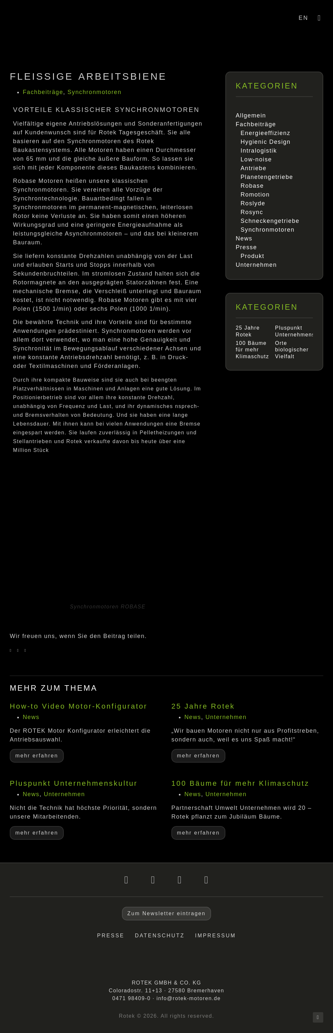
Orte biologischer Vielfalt (292, 350)
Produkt (252, 256)
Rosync (252, 212)
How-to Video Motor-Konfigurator (79, 706)
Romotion (255, 194)
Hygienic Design (266, 142)
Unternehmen (256, 265)
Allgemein (251, 115)
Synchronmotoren (94, 92)
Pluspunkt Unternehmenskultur (74, 783)
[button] (11, 650)
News (244, 238)
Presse (246, 247)
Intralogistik (259, 150)
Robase (252, 186)
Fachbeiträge (43, 92)
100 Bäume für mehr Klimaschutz (252, 350)
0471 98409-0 (131, 998)
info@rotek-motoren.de (188, 998)
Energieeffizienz (265, 133)
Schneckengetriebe (270, 221)
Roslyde (253, 203)
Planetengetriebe (267, 177)
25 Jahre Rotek (203, 706)
